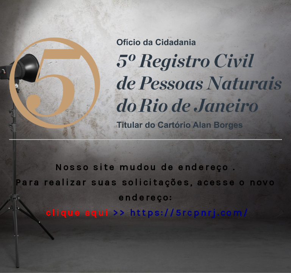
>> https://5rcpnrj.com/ (145, 212)
